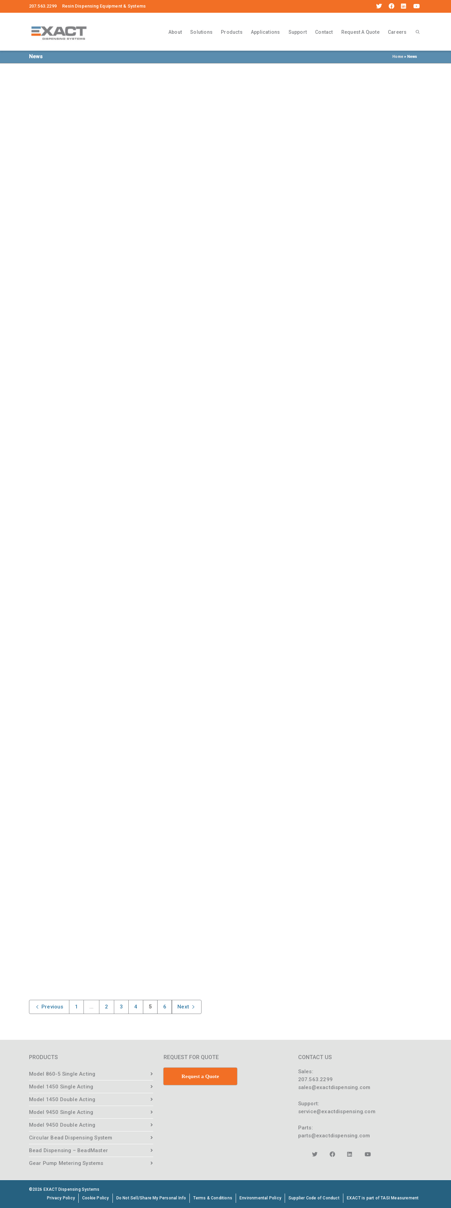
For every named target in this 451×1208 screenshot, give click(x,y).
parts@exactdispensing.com (334, 1136)
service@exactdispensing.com (336, 1111)
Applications (265, 32)
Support (297, 32)
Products (232, 32)
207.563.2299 (315, 1079)
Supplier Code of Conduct (314, 1198)
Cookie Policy (95, 1198)
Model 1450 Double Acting (62, 1099)
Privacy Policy (61, 1198)
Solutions (201, 32)
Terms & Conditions (212, 1198)
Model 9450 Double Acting (62, 1125)
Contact (324, 32)
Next (186, 1007)
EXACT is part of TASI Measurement (383, 1198)
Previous (49, 1007)
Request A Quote (360, 32)
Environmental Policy (260, 1198)
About (175, 32)
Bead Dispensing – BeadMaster (68, 1150)
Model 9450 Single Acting (61, 1112)
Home (397, 56)
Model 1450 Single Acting (61, 1087)
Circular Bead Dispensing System (70, 1138)
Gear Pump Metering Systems (66, 1163)
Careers (397, 32)
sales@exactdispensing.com (334, 1087)
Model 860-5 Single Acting (62, 1074)
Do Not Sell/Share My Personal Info (151, 1198)
